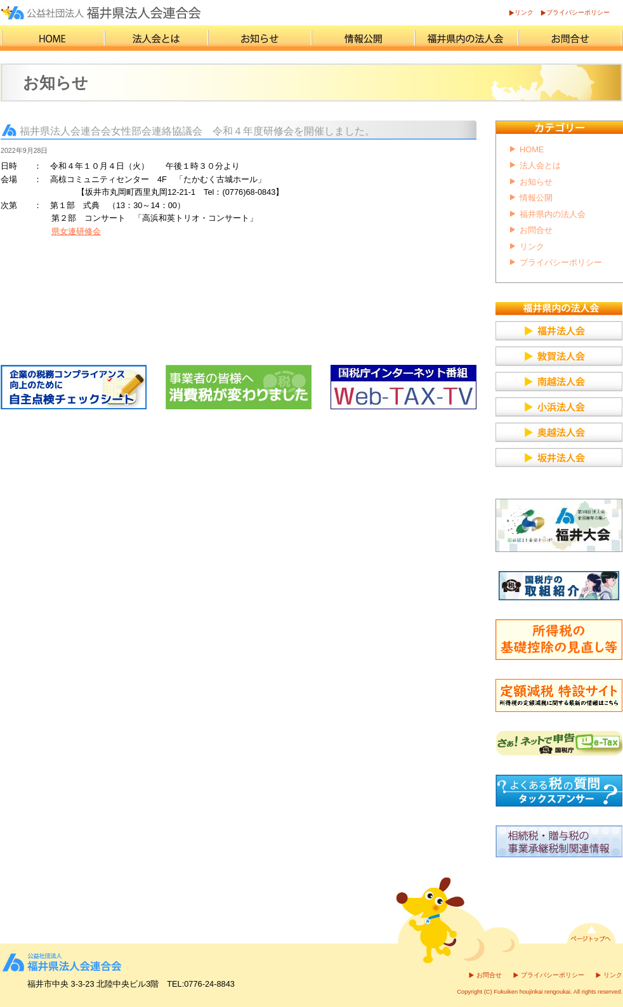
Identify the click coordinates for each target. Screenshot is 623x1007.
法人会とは (540, 165)
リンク (524, 12)
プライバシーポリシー (578, 12)
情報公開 (536, 197)
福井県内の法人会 (553, 214)
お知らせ (536, 182)
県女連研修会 (76, 231)
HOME (532, 149)
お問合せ (536, 230)
